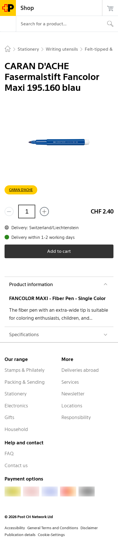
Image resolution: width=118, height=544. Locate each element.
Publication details (20, 535)
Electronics (16, 405)
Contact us (16, 465)
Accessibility (15, 528)
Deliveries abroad (80, 370)
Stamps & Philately (25, 370)
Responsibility (76, 417)
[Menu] (8, 24)
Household (16, 429)
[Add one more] (44, 211)
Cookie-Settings (51, 535)
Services (70, 382)
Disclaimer (89, 528)
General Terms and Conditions (52, 528)
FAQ (9, 453)
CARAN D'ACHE (21, 190)
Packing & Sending (25, 382)
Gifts (9, 417)
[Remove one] (9, 211)
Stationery (16, 394)
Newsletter (72, 394)
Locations (71, 405)
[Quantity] (26, 211)
